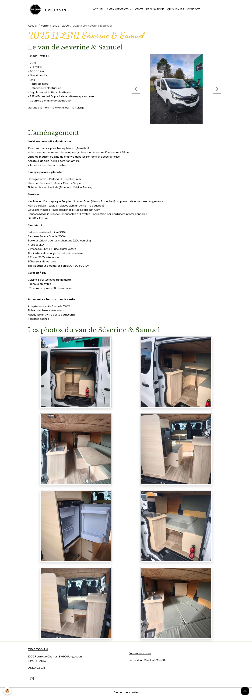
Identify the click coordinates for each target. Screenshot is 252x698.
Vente (139, 10)
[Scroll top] (245, 691)
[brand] (47, 10)
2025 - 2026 (60, 26)
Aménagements (118, 10)
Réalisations (156, 10)
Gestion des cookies (126, 693)
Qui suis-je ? (176, 10)
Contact (193, 10)
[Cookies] (7, 691)
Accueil (98, 10)
